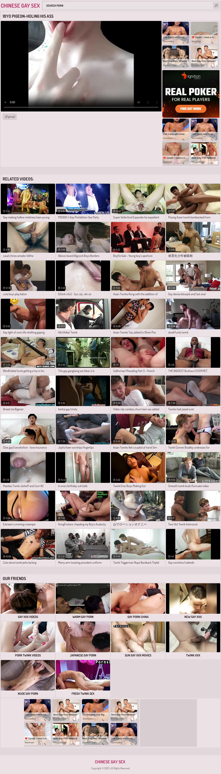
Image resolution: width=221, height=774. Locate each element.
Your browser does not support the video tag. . (81, 66)
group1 (11, 116)
